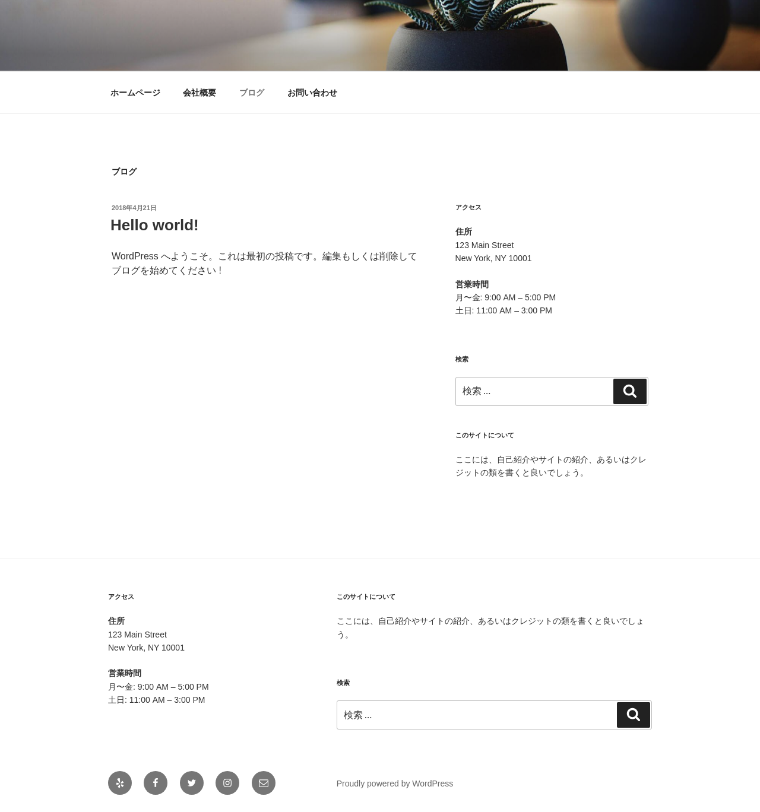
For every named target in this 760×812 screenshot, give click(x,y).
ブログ (251, 92)
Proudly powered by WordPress (395, 783)
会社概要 (199, 92)
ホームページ (135, 92)
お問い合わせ (312, 92)
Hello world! (154, 225)
